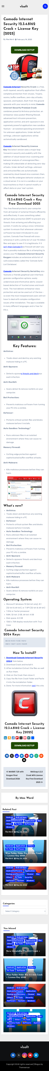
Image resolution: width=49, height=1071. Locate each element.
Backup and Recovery (15, 874)
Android (9, 817)
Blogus (37, 1064)
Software (29, 824)
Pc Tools (18, 824)
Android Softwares (14, 821)
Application (30, 821)
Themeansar (24, 1067)
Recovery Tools (13, 1023)
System (20, 881)
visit (34, 685)
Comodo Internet (12, 87)
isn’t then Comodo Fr (12, 247)
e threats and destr (30, 373)
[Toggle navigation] (3, 6)
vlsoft (24, 6)
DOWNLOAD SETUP (24, 50)
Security (28, 877)
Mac (39, 821)
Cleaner (30, 874)
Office (9, 1020)
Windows (10, 827)
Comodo (7, 146)
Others (9, 824)
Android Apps (21, 817)
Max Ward (10, 39)
